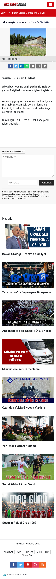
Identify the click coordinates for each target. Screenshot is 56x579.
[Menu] (50, 4)
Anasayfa (8, 552)
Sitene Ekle (27, 555)
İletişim (29, 552)
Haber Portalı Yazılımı (17, 574)
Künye (20, 552)
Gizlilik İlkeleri (43, 552)
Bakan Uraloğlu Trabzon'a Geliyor (28, 12)
